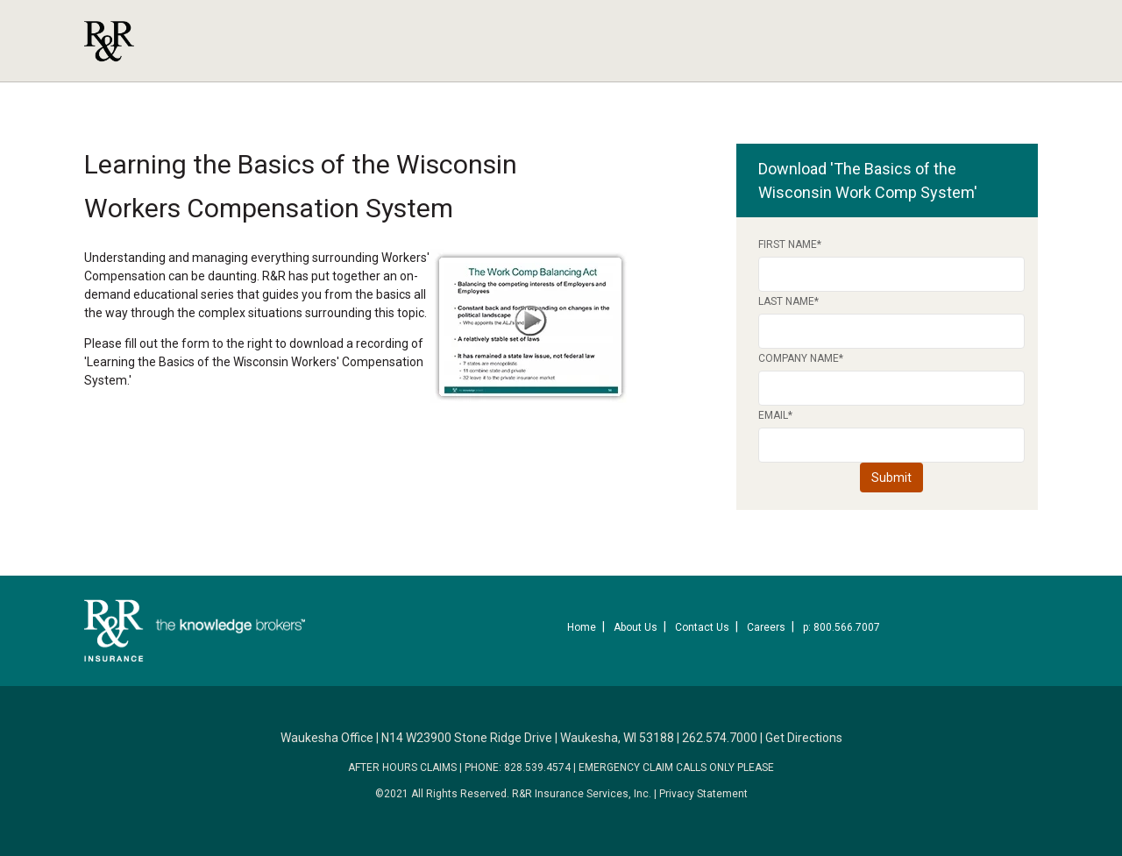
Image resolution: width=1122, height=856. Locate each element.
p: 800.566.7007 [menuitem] (841, 627)
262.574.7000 (719, 738)
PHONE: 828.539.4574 (518, 767)
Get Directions (803, 738)
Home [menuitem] (581, 627)
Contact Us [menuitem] (702, 627)
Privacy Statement (703, 794)
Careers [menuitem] (766, 627)
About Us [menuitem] (635, 627)
